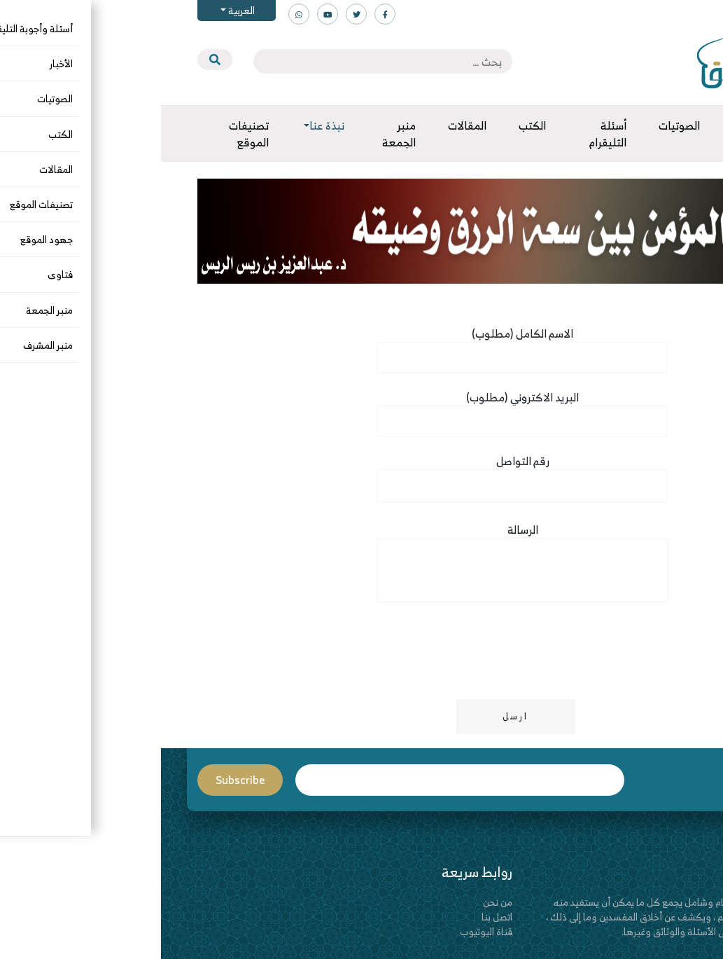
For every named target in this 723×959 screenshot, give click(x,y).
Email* (298, 780)
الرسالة (361, 568)
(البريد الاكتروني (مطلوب (361, 410)
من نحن (336, 902)
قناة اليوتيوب (325, 931)
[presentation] (142, 653)
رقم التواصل (361, 474)
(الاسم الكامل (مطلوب (361, 346)
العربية (79, 10)
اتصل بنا (336, 916)
